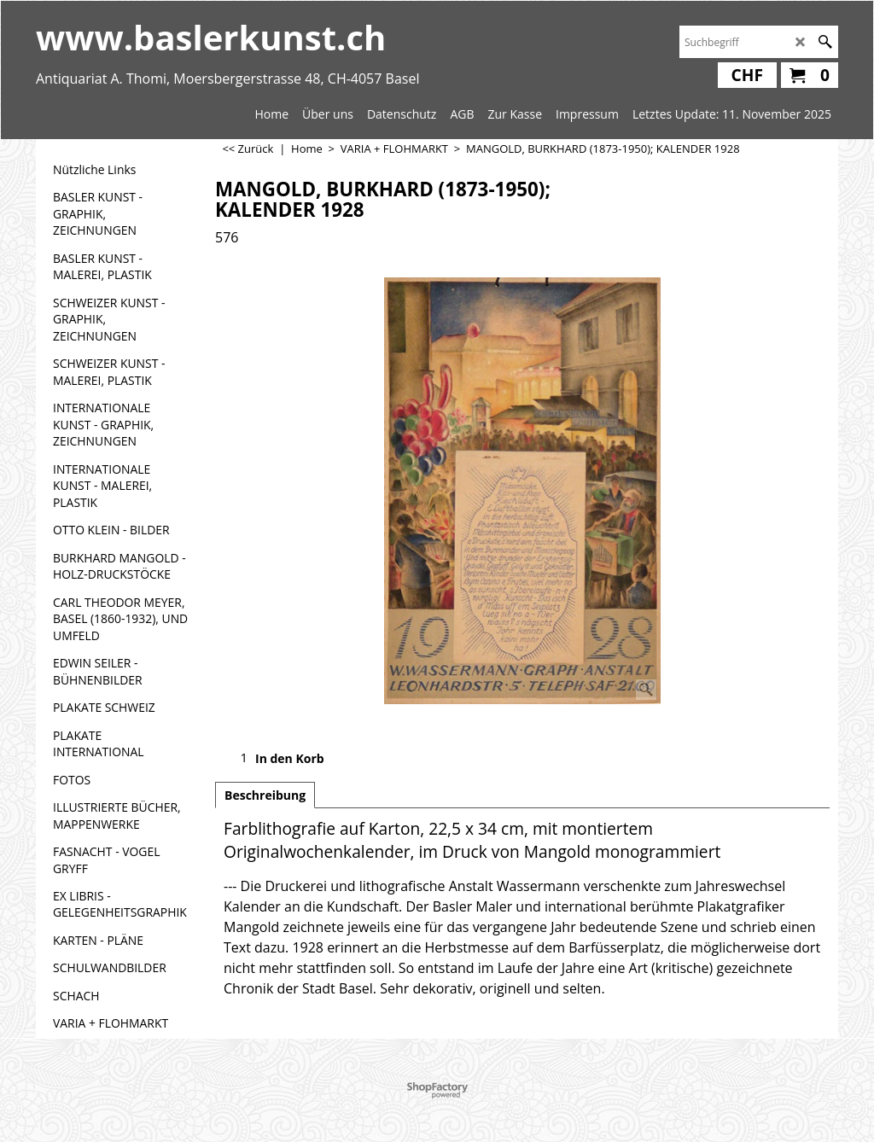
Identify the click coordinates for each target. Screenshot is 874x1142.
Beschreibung (265, 795)
